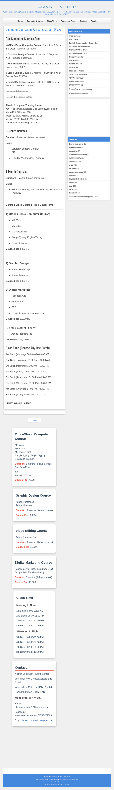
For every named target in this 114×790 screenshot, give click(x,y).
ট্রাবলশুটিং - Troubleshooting (80, 89)
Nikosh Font (74, 60)
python (72, 182)
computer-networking (78, 154)
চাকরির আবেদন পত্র (76, 85)
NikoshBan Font (75, 64)
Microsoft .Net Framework (79, 46)
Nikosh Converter (76, 57)
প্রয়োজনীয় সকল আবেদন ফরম (80, 94)
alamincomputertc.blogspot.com (37, 720)
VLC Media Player (76, 78)
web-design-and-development (81, 196)
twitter (60, 776)
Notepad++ (73, 67)
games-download (76, 172)
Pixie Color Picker (76, 71)
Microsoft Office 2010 (78, 50)
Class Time (52, 21)
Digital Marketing (76, 144)
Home (20, 21)
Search (60, 782)
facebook (73, 168)
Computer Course (35, 21)
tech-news (73, 193)
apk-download (75, 147)
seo (70, 186)
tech (71, 189)
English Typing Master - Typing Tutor (84, 43)
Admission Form (68, 21)
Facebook (54, 776)
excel (71, 165)
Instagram (66, 776)
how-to (72, 175)
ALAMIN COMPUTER (57, 7)
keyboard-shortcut (76, 179)
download (73, 162)
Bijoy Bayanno (75, 39)
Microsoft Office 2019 (78, 53)
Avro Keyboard (75, 36)
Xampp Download (76, 81)
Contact (83, 21)
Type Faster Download (78, 74)
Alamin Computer (63, 784)
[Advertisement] (34, 748)
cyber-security (75, 158)
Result (94, 21)
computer (73, 151)
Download (54, 782)
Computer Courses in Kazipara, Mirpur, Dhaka (33, 29)
